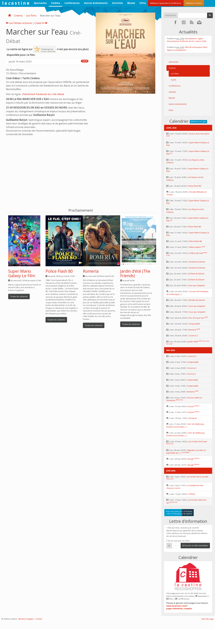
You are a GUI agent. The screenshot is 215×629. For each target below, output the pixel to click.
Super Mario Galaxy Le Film (21, 273)
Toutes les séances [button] (19, 296)
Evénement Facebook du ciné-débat (43, 94)
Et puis (191, 406)
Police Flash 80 (59, 271)
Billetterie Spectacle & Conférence (165, 3)
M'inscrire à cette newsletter (195, 545)
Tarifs (173, 79)
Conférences (72, 3)
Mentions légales (26, 618)
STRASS (191, 494)
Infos (143, 3)
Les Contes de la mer (197, 441)
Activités (117, 3)
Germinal (192, 418)
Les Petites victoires (19, 23)
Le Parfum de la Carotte (197, 476)
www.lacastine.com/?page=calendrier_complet (179, 607)
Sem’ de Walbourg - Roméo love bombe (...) (185, 425)
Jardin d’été (193, 341)
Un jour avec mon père (199, 133)
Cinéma (55, 3)
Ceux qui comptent (196, 285)
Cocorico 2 (193, 335)
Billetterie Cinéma (194, 3)
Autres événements (96, 3)
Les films (31, 15)
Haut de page (207, 618)
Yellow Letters (195, 247)
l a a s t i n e (15, 3)
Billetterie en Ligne (198, 121)
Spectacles (40, 3)
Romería (91, 271)
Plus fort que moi (196, 318)
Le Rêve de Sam (196, 253)
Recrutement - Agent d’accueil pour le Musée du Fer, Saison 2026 (186, 40)
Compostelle (194, 323)
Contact (38, 618)
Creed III (40, 23)
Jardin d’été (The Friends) (135, 273)
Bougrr (191, 458)
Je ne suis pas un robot (177, 540)
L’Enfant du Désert (197, 261)
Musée (131, 3)
